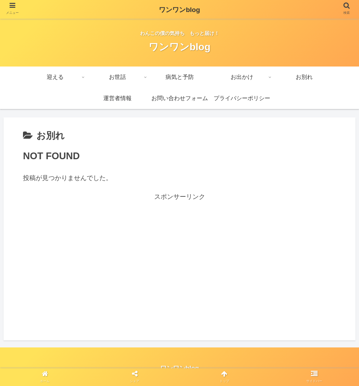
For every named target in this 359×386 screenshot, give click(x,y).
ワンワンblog (179, 9)
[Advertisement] (179, 251)
